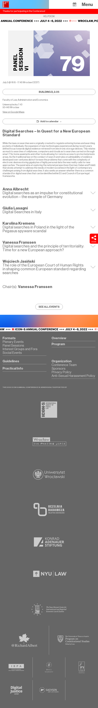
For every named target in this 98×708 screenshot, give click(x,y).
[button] (75, 4)
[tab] (49, 193)
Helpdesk (49, 16)
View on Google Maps (13, 112)
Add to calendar (49, 121)
